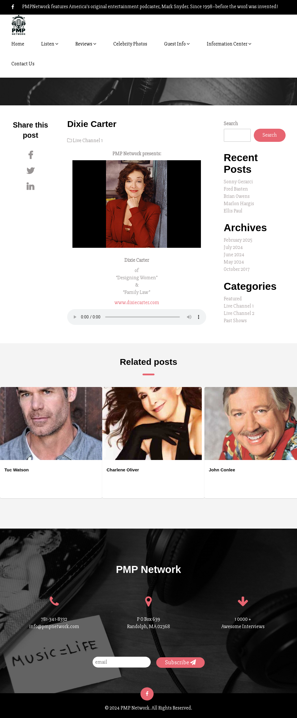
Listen (49, 44)
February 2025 (238, 240)
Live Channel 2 (239, 313)
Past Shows (235, 321)
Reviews (85, 44)
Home (17, 44)
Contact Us (22, 64)
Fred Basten (236, 189)
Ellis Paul (233, 211)
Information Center (229, 44)
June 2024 (234, 255)
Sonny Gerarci (238, 182)
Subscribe (180, 662)
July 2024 (233, 247)
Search (231, 124)
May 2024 (234, 262)
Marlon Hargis (239, 204)
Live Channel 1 (88, 140)
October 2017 (237, 269)
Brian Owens (237, 196)
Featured (233, 299)
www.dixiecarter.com (136, 302)
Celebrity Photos (130, 44)
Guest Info (177, 44)
